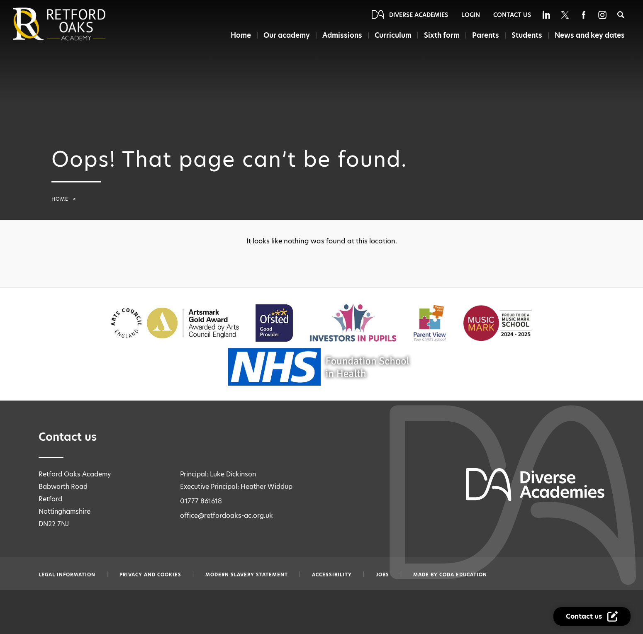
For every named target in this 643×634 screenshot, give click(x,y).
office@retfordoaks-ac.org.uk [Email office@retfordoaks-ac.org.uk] (226, 515)
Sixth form (442, 35)
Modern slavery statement (246, 574)
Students (526, 35)
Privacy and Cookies (150, 574)
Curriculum (393, 35)
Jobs (382, 574)
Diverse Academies (418, 15)
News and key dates (590, 35)
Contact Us (512, 15)
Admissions (342, 35)
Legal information (67, 574)
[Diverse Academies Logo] (73, 24)
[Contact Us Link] (592, 616)
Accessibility (332, 574)
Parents (485, 35)
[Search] (620, 14)
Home (241, 35)
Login (470, 15)
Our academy (286, 35)
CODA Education (463, 574)
